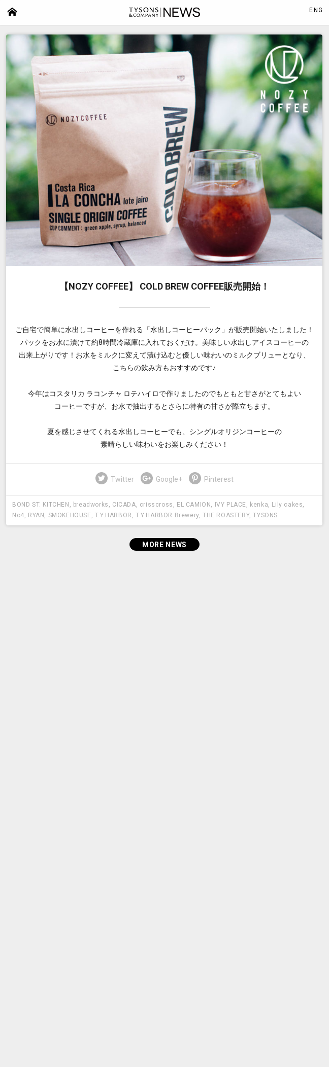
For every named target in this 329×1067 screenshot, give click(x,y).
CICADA (124, 504)
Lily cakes (287, 504)
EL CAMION (194, 504)
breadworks (91, 504)
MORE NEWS (164, 545)
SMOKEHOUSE (69, 515)
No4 (18, 515)
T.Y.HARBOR (113, 515)
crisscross (156, 504)
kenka (259, 504)
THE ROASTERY (226, 515)
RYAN (36, 515)
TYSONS (265, 515)
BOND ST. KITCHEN (41, 504)
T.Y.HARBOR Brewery (167, 515)
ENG (316, 10)
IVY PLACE (230, 504)
